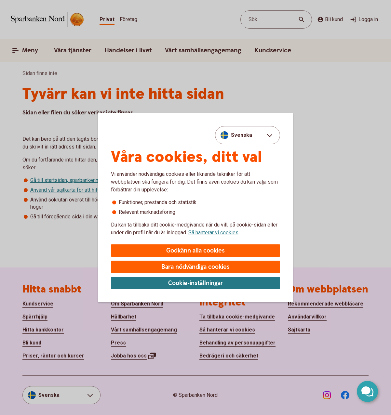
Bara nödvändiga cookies (195, 267)
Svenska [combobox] (241, 135)
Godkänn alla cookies (195, 251)
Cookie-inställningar (195, 283)
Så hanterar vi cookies (213, 232)
